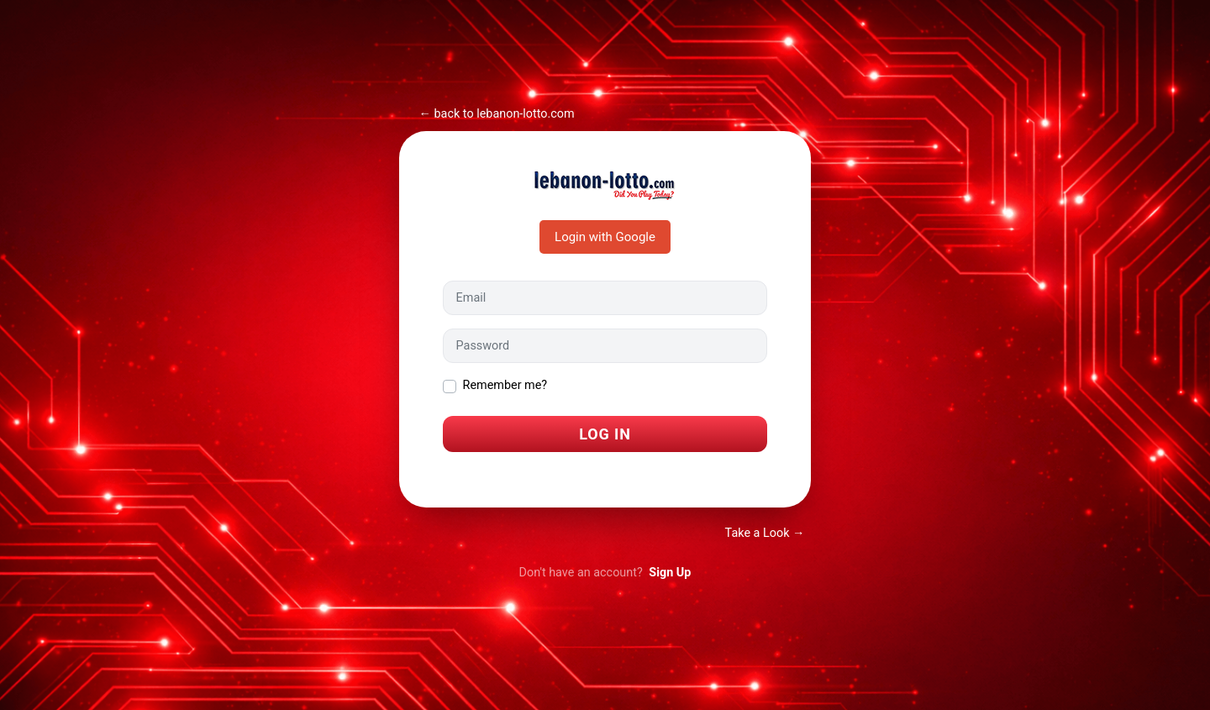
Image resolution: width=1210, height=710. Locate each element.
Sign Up (670, 572)
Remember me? (505, 385)
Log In (605, 434)
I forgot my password (500, 474)
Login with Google (605, 237)
